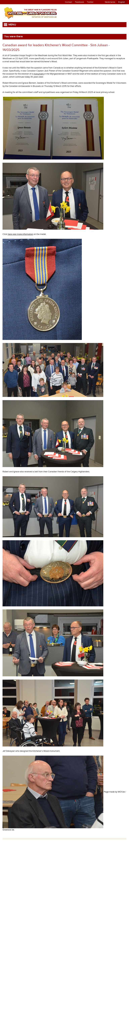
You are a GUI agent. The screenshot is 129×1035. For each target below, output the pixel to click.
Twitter (90, 2)
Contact (68, 2)
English (121, 2)
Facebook (79, 2)
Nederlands (110, 2)
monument (38, 74)
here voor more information (20, 234)
